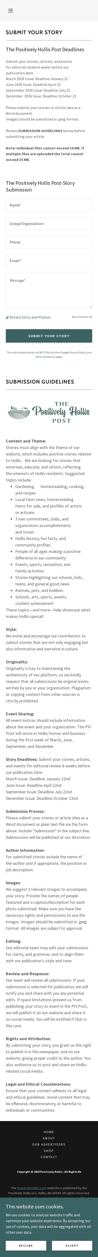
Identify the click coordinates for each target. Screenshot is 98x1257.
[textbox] (49, 205)
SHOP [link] (49, 1150)
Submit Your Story (48, 336)
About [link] (49, 1138)
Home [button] (49, 1132)
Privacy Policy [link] (77, 352)
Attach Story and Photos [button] (30, 317)
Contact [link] (49, 1157)
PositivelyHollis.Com (31, 1188)
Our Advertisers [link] (49, 1144)
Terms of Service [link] (45, 357)
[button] (10, 10)
